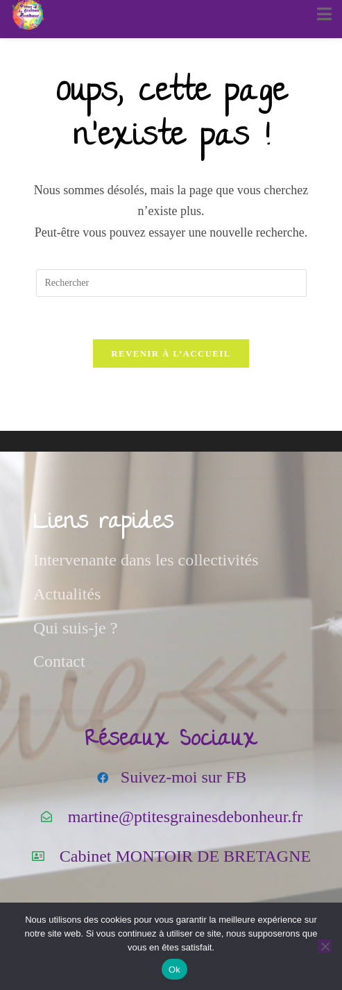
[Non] (325, 946)
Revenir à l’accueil (170, 353)
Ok (174, 969)
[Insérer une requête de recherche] (171, 283)
